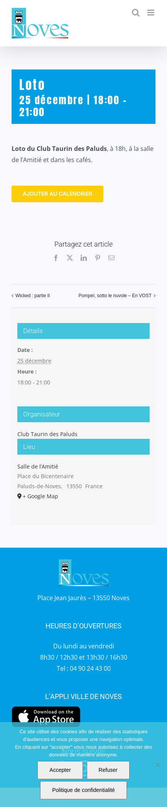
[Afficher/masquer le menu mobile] (151, 12)
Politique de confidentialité (83, 790)
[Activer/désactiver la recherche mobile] (136, 12)
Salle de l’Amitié (37, 466)
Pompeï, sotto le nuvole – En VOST (115, 295)
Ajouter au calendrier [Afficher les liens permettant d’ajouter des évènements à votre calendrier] (57, 194)
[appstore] (46, 708)
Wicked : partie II (32, 295)
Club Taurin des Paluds (47, 434)
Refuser (108, 770)
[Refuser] (157, 764)
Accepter (60, 770)
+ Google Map (40, 496)
